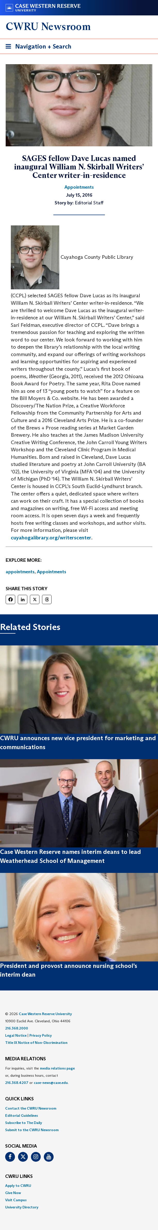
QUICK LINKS (19, 1099)
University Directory (21, 1207)
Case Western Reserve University (45, 1014)
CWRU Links (19, 1176)
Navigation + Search (36, 47)
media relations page (57, 1068)
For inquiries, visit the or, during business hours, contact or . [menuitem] (40, 1075)
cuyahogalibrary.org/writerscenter (51, 538)
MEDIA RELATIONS (25, 1059)
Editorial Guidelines (21, 1115)
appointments (20, 572)
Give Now (13, 1192)
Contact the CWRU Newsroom (30, 1108)
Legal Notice (16, 1035)
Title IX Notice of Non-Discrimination (36, 1042)
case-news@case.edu (51, 1082)
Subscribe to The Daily (23, 1122)
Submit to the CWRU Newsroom (32, 1130)
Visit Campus (16, 1200)
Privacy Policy (40, 1035)
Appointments (51, 572)
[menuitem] (79, 1108)
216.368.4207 (16, 1082)
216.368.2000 (16, 1028)
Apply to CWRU (18, 1185)
